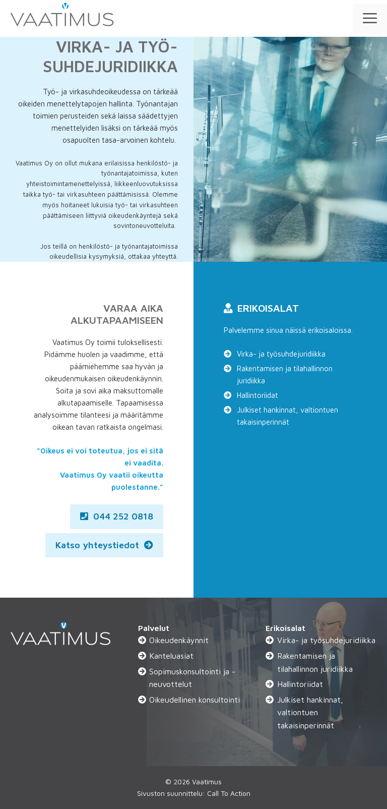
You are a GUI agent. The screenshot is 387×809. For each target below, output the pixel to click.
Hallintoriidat (257, 395)
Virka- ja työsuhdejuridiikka (281, 354)
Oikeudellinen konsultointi (194, 699)
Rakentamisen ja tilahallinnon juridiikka (285, 374)
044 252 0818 (116, 516)
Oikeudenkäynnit (179, 640)
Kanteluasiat (171, 655)
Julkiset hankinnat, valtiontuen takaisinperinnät (287, 416)
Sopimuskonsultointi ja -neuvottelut (192, 678)
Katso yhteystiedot (104, 545)
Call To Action (228, 793)
